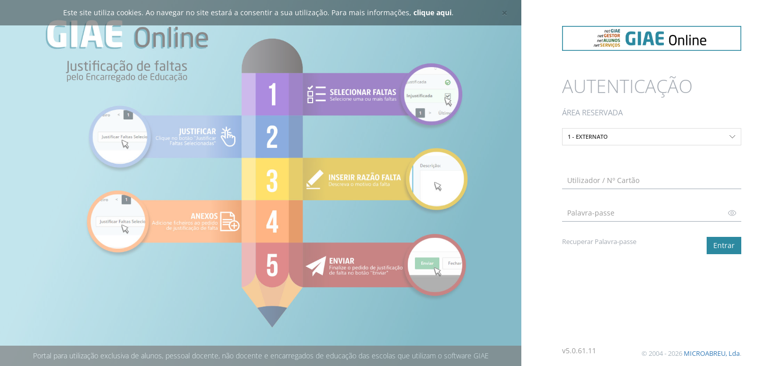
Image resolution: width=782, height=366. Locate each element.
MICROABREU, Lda (712, 353)
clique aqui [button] (432, 12)
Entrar (724, 245)
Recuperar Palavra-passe (599, 241)
